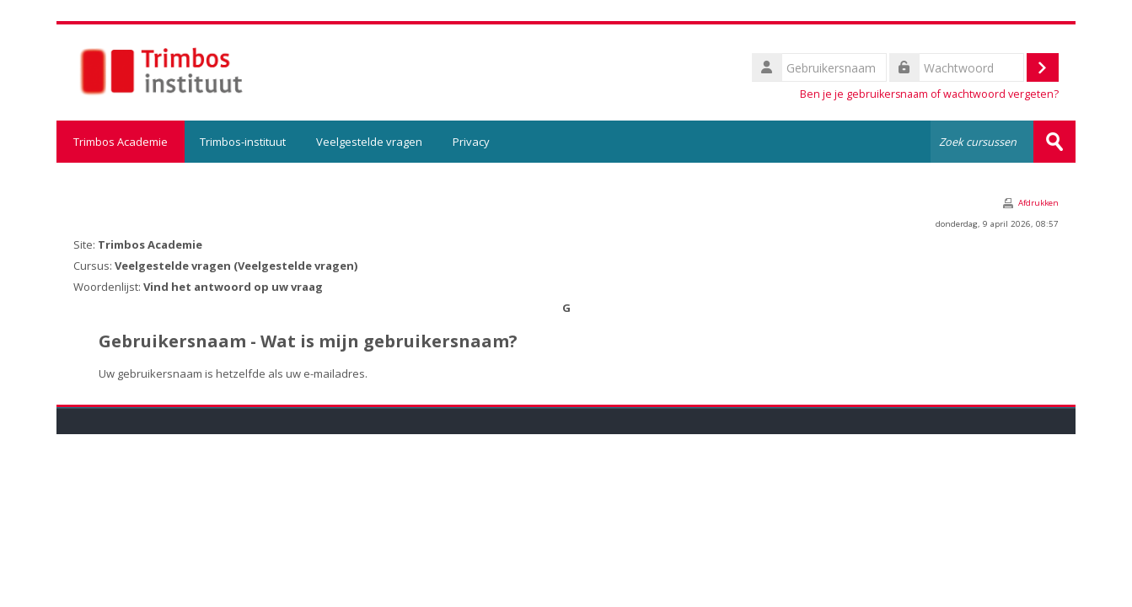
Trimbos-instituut (243, 141)
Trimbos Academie (120, 141)
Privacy (471, 141)
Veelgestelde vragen (369, 141)
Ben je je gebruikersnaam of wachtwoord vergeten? (929, 94)
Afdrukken (1038, 202)
